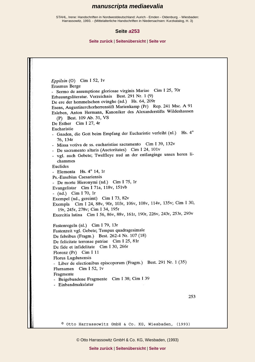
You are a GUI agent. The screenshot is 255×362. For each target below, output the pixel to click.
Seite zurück (101, 41)
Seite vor (157, 41)
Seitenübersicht (131, 41)
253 (134, 31)
